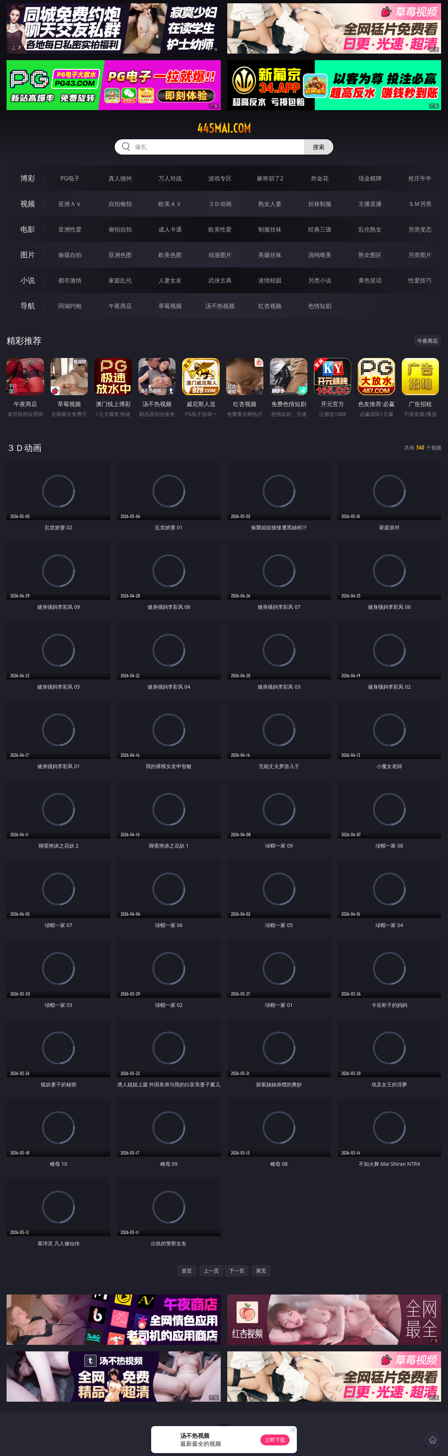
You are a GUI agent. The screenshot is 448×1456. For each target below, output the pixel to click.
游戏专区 (220, 178)
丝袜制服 (319, 204)
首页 (187, 1270)
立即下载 (275, 1439)
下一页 (236, 1270)
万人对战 (170, 178)
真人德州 (120, 178)
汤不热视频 (220, 306)
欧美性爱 (220, 229)
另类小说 (319, 280)
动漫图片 (220, 255)
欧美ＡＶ (170, 204)
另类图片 (420, 255)
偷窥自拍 (70, 255)
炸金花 (320, 178)
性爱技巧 (420, 280)
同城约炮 (70, 306)
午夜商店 (120, 306)
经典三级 (319, 229)
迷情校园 (270, 280)
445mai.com (224, 128)
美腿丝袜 (270, 255)
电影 (27, 229)
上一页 (211, 1270)
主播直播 (370, 204)
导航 (27, 306)
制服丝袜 (270, 229)
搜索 (319, 147)
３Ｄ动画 (220, 204)
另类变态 (420, 229)
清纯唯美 (319, 255)
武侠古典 (220, 280)
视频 (27, 204)
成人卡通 (170, 229)
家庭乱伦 (120, 280)
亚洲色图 (120, 255)
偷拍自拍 (120, 229)
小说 (27, 280)
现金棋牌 (370, 178)
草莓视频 (170, 306)
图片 (27, 255)
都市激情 (70, 280)
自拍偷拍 (120, 204)
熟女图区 (370, 255)
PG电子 (70, 178)
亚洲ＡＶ (70, 204)
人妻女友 (170, 280)
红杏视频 (270, 306)
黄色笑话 (370, 280)
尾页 (261, 1270)
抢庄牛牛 (420, 178)
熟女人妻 (270, 204)
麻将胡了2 (270, 178)
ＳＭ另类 (420, 204)
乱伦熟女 (370, 229)
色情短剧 (319, 306)
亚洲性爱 (70, 229)
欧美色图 (170, 255)
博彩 (27, 178)
